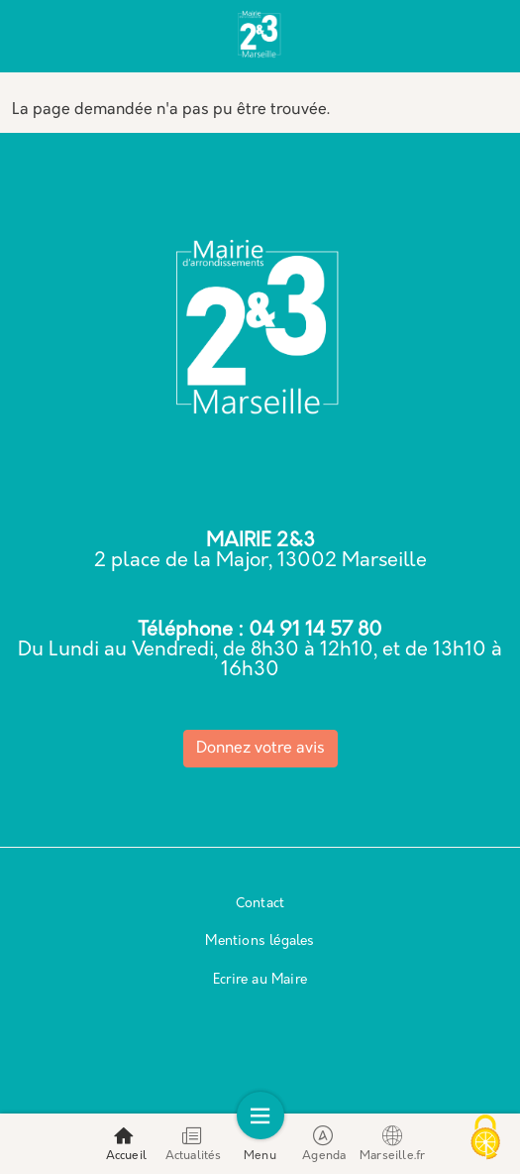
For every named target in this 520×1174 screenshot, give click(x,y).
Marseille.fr (392, 1143)
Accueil (126, 1143)
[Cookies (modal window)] (485, 1139)
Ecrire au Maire (260, 980)
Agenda (324, 1143)
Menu (260, 1143)
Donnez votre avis (260, 749)
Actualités (193, 1143)
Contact (260, 903)
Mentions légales (259, 941)
